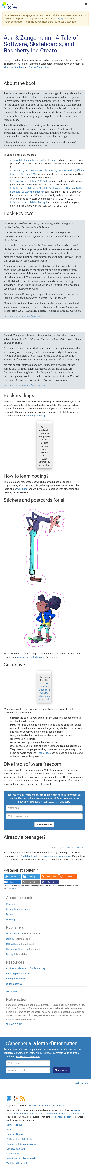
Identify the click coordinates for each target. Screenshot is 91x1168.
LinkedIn (13, 882)
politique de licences (65, 1117)
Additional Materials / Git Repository (25, 968)
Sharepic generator (16, 978)
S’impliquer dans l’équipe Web (21, 1158)
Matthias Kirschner (14, 67)
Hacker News (51, 877)
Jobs (8, 1129)
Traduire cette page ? (16, 1163)
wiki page (22, 489)
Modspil (10, 954)
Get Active (11, 991)
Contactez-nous (14, 1125)
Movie (9, 914)
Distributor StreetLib (17, 949)
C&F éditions (13, 944)
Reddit (69, 877)
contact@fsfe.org (35, 415)
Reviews (10, 904)
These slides (44, 752)
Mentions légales (14, 1134)
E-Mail (32, 882)
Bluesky (32, 877)
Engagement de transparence (21, 1144)
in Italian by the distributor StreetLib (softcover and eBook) (41, 188)
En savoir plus (14, 1024)
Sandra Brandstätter (39, 67)
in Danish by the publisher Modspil (28, 202)
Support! (51, 882)
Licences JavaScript (16, 1149)
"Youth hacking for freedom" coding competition (45, 856)
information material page (30, 657)
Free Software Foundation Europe (47, 1105)
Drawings (11, 919)
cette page (59, 18)
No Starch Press (15, 933)
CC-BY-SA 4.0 (79, 847)
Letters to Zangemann (18, 909)
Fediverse (13, 877)
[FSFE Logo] (9, 6)
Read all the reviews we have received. (25, 316)
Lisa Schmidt (67, 847)
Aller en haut (82, 1083)
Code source (12, 1153)
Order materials (14, 984)
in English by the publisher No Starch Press (33, 160)
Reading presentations (18, 973)
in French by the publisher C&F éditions (31, 181)
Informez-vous (44, 824)
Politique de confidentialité (19, 1139)
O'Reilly (10, 938)
